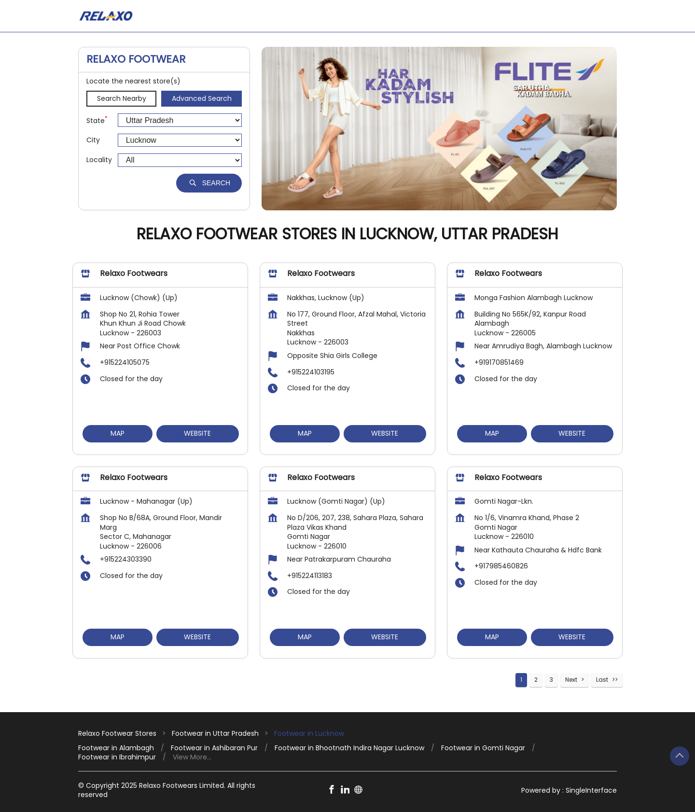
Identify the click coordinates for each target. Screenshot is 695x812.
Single (591, 790)
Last (602, 679)
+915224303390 (126, 559)
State (97, 120)
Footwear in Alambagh (116, 748)
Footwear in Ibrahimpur (117, 757)
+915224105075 (125, 362)
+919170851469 (499, 362)
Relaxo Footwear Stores (118, 733)
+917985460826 (501, 566)
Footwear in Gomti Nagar (483, 748)
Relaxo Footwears (133, 273)
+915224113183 (309, 575)
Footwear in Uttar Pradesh (215, 733)
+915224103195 (310, 372)
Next (571, 679)
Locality (99, 160)
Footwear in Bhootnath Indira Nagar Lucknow (349, 748)
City (93, 140)
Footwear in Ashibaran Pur (214, 748)
